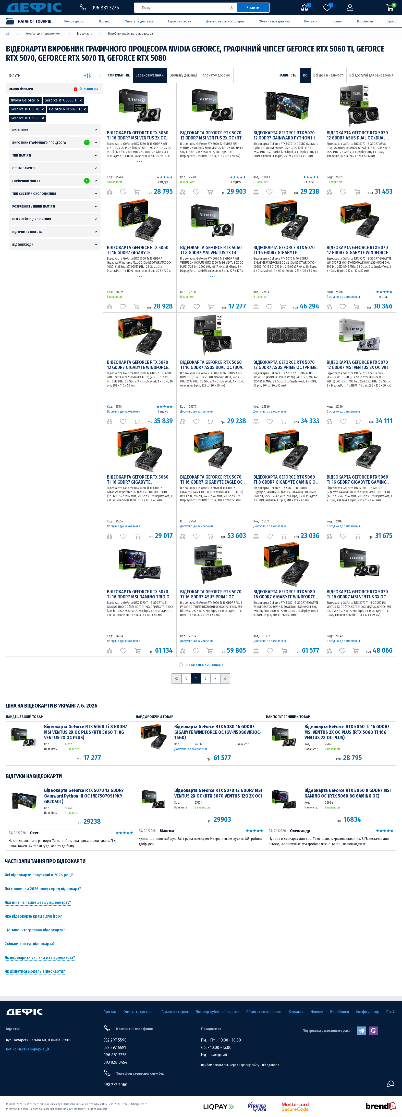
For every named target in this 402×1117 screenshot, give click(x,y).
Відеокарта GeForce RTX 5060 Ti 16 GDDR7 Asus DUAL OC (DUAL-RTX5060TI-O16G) (213, 367)
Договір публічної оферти (225, 21)
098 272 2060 (115, 1084)
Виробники (365, 21)
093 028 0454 (115, 1062)
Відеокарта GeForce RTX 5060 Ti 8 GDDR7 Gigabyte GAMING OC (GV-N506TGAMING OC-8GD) (285, 482)
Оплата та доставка (139, 21)
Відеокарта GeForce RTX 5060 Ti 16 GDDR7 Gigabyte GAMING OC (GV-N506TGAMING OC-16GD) (358, 482)
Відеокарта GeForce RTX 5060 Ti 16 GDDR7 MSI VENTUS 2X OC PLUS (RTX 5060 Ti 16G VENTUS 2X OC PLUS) (346, 732)
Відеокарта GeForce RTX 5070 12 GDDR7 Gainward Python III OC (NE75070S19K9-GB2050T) (284, 138)
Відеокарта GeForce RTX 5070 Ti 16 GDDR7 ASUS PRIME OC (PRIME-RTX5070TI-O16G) (210, 597)
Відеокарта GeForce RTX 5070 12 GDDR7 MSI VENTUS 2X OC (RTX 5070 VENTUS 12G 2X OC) (212, 138)
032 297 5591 (114, 1047)
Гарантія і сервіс (180, 21)
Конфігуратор (74, 21)
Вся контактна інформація (28, 1049)
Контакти (310, 21)
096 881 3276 (115, 1054)
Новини (337, 21)
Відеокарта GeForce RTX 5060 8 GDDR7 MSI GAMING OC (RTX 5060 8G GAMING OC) (347, 793)
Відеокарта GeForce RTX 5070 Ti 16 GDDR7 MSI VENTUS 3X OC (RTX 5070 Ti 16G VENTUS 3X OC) (358, 597)
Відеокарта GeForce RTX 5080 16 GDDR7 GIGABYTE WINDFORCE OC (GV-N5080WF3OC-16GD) (284, 597)
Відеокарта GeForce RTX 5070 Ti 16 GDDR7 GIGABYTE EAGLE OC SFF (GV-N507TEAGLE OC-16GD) (211, 482)
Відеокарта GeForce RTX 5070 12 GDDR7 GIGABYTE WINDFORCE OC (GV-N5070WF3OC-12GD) (357, 253)
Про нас (104, 21)
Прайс (391, 21)
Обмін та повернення (274, 21)
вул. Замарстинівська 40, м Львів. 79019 (38, 1040)
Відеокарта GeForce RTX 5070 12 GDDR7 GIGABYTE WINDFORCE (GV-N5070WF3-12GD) (137, 367)
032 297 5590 (115, 1040)
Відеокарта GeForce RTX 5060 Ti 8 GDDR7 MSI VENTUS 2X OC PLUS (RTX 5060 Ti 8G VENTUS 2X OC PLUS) (85, 732)
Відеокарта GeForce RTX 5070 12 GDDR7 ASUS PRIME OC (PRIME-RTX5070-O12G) (285, 367)
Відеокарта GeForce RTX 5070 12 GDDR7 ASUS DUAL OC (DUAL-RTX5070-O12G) (357, 138)
